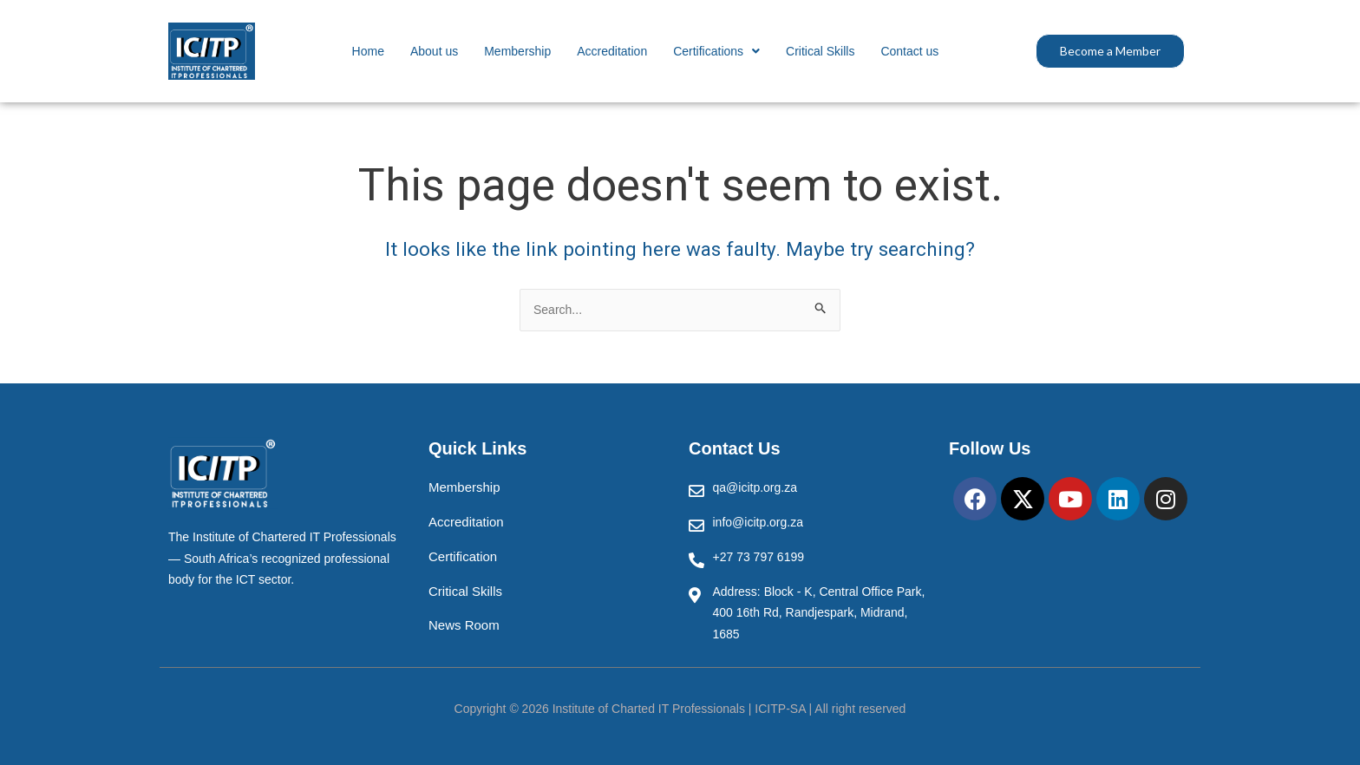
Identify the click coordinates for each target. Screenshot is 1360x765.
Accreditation (612, 51)
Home (368, 51)
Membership (517, 51)
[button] (716, 51)
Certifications (716, 51)
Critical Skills (820, 51)
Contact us (909, 51)
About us (434, 51)
